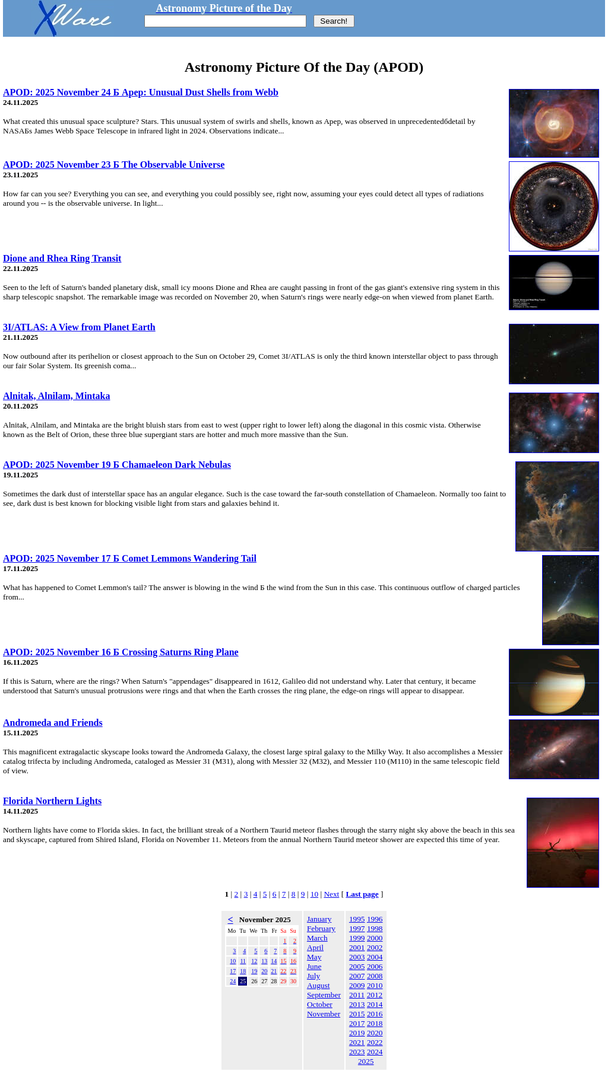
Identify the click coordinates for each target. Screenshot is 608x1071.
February (321, 928)
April (315, 947)
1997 (357, 928)
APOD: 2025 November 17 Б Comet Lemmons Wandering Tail (129, 558)
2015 (357, 1013)
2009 (357, 985)
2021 (357, 1042)
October (319, 1004)
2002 (375, 947)
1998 (375, 928)
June (314, 966)
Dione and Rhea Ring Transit (62, 258)
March (317, 937)
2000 (375, 937)
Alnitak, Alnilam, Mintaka (56, 396)
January (319, 918)
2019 (357, 1032)
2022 (375, 1042)
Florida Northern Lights (52, 801)
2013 (357, 1004)
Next (331, 894)
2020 (375, 1032)
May (314, 956)
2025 (366, 1061)
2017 (357, 1023)
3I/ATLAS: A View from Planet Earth (79, 327)
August (318, 985)
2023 (357, 1051)
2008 (375, 975)
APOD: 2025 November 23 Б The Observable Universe (113, 165)
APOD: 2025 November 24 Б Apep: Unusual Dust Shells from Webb (140, 92)
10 (314, 894)
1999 (357, 937)
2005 (357, 966)
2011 (357, 994)
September (324, 994)
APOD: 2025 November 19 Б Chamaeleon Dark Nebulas (117, 465)
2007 (357, 975)
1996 (375, 918)
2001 (357, 947)
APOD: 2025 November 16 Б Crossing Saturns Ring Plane (121, 652)
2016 (375, 1013)
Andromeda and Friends (53, 723)
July (313, 975)
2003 (357, 956)
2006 (375, 966)
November (323, 1013)
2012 (375, 994)
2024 (375, 1051)
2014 (375, 1004)
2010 (375, 985)
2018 (375, 1023)
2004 (375, 956)
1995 (357, 918)
